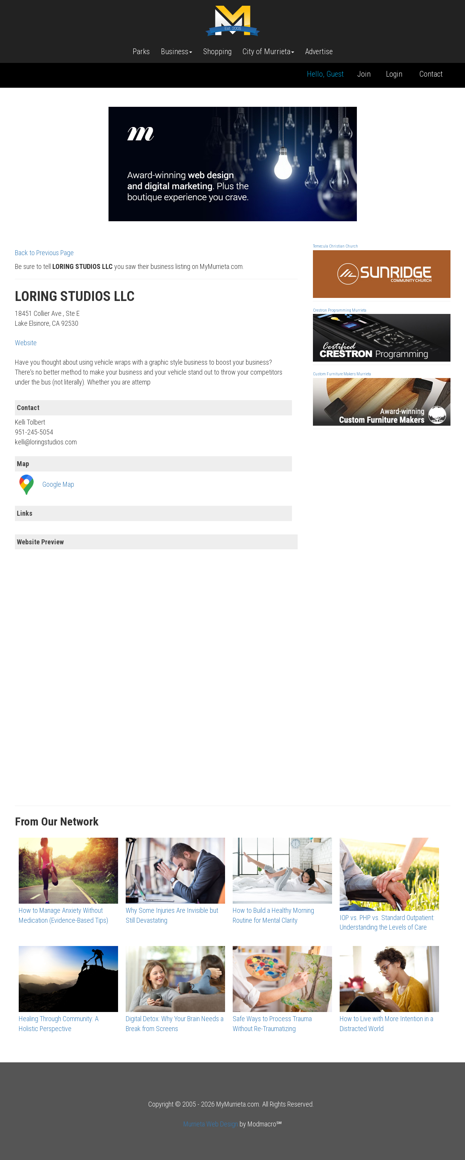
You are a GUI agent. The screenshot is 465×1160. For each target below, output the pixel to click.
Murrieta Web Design (210, 1124)
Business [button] (176, 51)
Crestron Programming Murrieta (339, 310)
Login (394, 74)
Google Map (58, 484)
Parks (141, 51)
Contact (431, 74)
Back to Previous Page (44, 253)
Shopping (217, 51)
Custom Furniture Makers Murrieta (342, 374)
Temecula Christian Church (335, 246)
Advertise (319, 51)
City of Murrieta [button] (268, 51)
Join (364, 74)
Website (26, 343)
